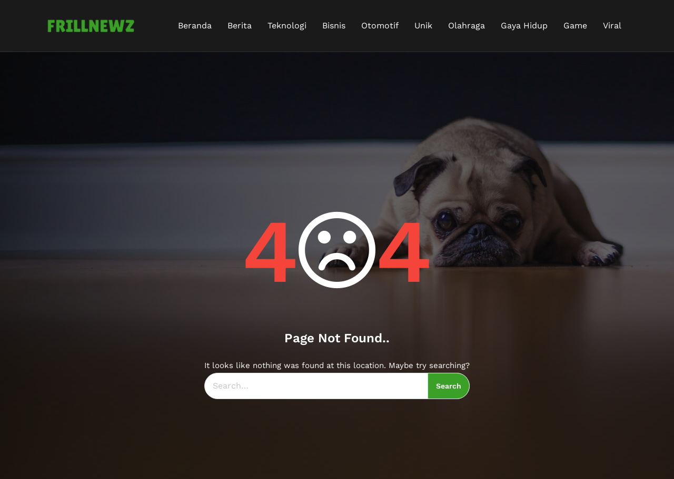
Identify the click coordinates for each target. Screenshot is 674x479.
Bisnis (333, 25)
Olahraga (466, 25)
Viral (612, 25)
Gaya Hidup (524, 25)
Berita (239, 25)
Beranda (195, 25)
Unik (423, 25)
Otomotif (380, 25)
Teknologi (286, 25)
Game (575, 25)
